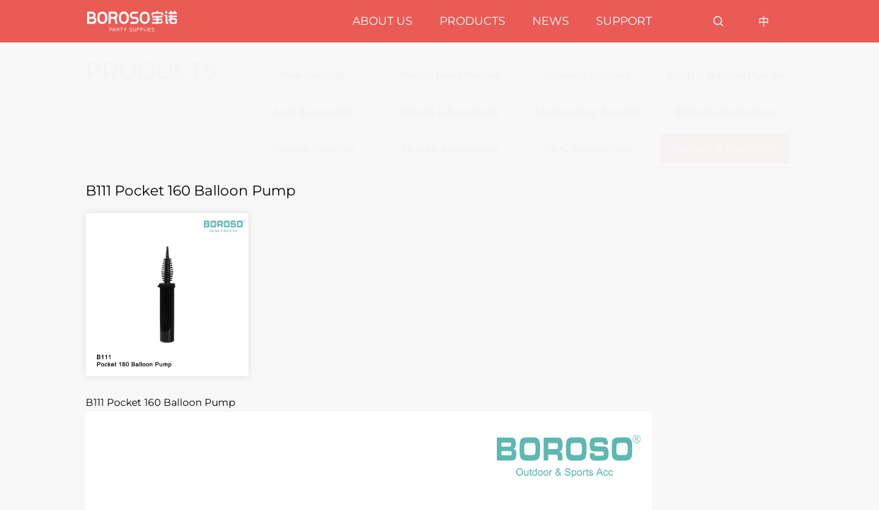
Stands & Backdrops (450, 112)
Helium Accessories (450, 148)
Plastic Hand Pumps (450, 75)
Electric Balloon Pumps (725, 75)
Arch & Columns (313, 112)
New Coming (312, 75)
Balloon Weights (313, 148)
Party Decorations (588, 148)
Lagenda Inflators (587, 75)
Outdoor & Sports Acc (725, 148)
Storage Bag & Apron (587, 112)
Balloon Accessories (724, 112)
